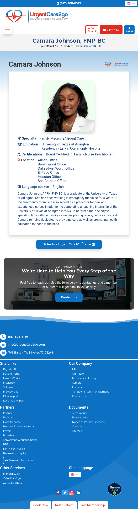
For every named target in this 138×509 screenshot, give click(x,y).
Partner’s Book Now (19, 460)
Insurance (9, 382)
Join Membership (93, 505)
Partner (7, 413)
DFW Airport (10, 396)
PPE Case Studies (14, 449)
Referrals (8, 417)
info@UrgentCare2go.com (26, 344)
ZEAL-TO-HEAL (12, 482)
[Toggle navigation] (7, 29)
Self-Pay (8, 387)
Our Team (78, 373)
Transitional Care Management (90, 391)
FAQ (74, 369)
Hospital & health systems (18, 426)
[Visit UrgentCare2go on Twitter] (65, 492)
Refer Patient (64, 505)
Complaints (79, 426)
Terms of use (80, 413)
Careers (76, 382)
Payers (7, 431)
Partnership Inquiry (14, 453)
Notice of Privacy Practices (88, 422)
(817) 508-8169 (18, 336)
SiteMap (77, 431)
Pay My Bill (9, 369)
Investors (77, 387)
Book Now (40, 505)
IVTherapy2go (11, 473)
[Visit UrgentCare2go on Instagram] (72, 492)
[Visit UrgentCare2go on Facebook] (58, 492)
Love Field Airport (13, 400)
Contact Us (79, 396)
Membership (10, 391)
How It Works (11, 378)
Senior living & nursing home (20, 440)
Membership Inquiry (84, 378)
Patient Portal (11, 373)
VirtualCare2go (12, 478)
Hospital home (12, 422)
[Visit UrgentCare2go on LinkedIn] (78, 492)
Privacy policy (80, 417)
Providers (70, 46)
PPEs (6, 444)
